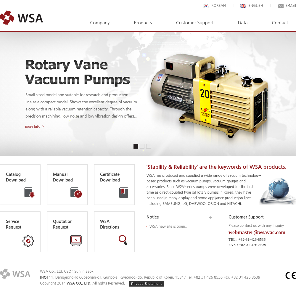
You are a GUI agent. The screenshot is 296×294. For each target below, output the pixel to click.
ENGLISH (251, 5)
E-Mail (287, 5)
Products (143, 22)
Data (243, 22)
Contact (280, 22)
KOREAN (214, 5)
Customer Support (195, 22)
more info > (34, 126)
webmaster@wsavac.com (257, 232)
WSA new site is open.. (168, 226)
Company (100, 22)
